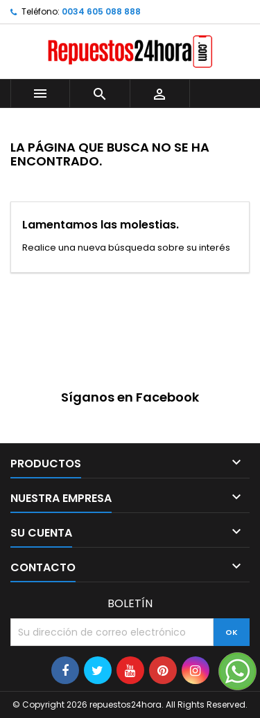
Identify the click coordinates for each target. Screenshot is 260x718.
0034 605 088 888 (101, 11)
